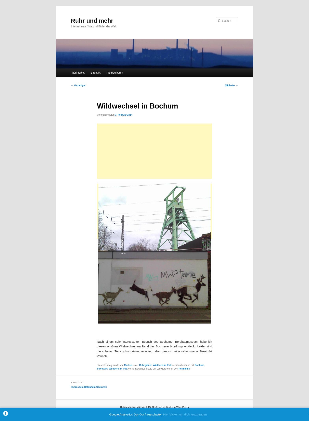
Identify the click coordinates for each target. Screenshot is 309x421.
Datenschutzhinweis (95, 387)
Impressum (77, 387)
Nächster (231, 85)
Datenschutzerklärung (132, 407)
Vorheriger (78, 85)
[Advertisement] (154, 151)
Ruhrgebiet (78, 72)
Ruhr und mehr (92, 20)
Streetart (96, 72)
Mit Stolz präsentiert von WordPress (168, 407)
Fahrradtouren (115, 72)
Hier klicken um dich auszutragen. (185, 414)
